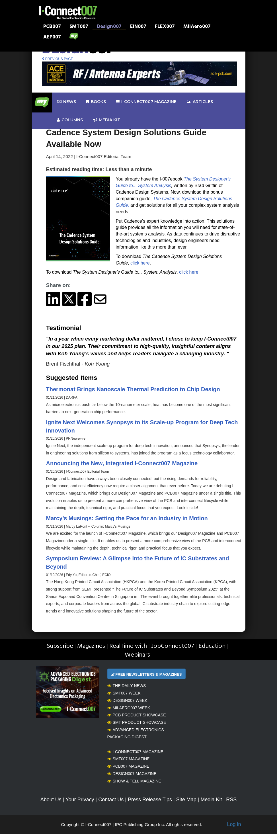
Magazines (91, 646)
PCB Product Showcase (136, 715)
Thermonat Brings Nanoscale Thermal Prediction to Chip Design (133, 389)
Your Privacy (79, 799)
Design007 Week (127, 700)
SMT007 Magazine (128, 759)
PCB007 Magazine (128, 766)
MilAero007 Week (128, 708)
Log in (234, 824)
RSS (231, 799)
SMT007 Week (124, 693)
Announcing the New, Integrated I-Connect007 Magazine (122, 463)
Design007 (109, 27)
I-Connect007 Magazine (146, 102)
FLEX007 (165, 27)
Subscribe (60, 646)
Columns (70, 120)
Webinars (137, 655)
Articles (200, 102)
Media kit (106, 120)
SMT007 (78, 27)
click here (140, 263)
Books (96, 102)
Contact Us (111, 799)
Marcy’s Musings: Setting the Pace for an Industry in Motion (127, 518)
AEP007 (52, 37)
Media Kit (211, 799)
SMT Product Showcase (136, 722)
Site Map (186, 799)
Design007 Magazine (132, 773)
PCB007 (52, 27)
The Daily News (126, 685)
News (66, 102)
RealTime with (128, 646)
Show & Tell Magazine (134, 781)
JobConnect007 (172, 646)
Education (211, 646)
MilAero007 (197, 27)
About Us (50, 799)
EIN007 (138, 27)
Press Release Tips (150, 799)
